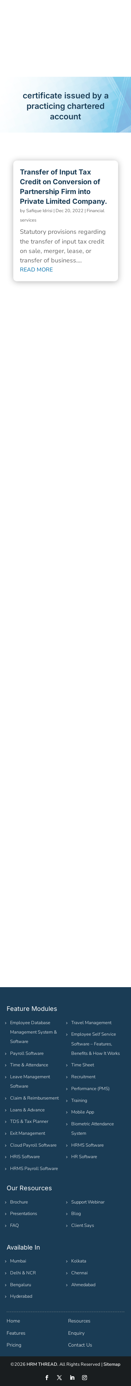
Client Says (82, 1225)
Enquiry (76, 1333)
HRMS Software (87, 1145)
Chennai (79, 1273)
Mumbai (18, 1261)
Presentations (23, 1213)
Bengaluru (20, 1285)
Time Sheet (82, 1065)
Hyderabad (21, 1296)
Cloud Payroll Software (33, 1145)
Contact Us (80, 1345)
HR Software (84, 1157)
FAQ (14, 1225)
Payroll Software (27, 1053)
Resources (79, 1321)
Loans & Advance (27, 1110)
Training (79, 1100)
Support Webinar (87, 1202)
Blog (76, 1213)
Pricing (14, 1345)
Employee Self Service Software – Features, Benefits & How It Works (95, 1043)
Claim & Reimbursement (34, 1098)
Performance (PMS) (90, 1089)
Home (13, 1321)
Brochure (19, 1202)
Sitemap (112, 1364)
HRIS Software (25, 1157)
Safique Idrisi (39, 211)
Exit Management (27, 1133)
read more (36, 270)
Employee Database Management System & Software (33, 1032)
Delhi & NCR (23, 1273)
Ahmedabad (83, 1285)
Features (16, 1333)
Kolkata (78, 1261)
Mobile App (82, 1112)
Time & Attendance (29, 1065)
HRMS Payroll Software (34, 1168)
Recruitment (83, 1077)
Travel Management (91, 1023)
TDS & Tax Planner (29, 1121)
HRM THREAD (42, 1364)
